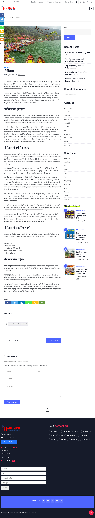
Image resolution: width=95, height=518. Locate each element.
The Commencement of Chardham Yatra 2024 (74, 60)
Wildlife (66, 199)
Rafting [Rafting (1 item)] (53, 439)
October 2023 (68, 115)
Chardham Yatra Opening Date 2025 (77, 53)
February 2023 (68, 138)
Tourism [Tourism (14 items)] (63, 439)
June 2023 (67, 123)
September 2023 (68, 119)
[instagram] (87, 2)
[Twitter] (80, 2)
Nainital (25, 324)
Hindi (11, 18)
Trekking (66, 195)
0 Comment (21, 75)
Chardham (67, 162)
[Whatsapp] (28, 302)
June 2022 (67, 141)
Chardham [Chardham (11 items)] (66, 431)
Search (66, 27)
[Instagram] (61, 501)
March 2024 (67, 112)
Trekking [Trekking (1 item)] (74, 439)
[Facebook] (77, 2)
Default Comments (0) (10, 362)
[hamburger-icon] (91, 8)
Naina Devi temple (14, 324)
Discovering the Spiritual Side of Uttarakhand (77, 73)
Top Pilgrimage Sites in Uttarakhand (74, 67)
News (65, 177)
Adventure (67, 158)
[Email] (42, 302)
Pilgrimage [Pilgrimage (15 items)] (83, 435)
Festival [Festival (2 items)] (85, 431)
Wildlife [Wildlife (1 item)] (85, 439)
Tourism (66, 192)
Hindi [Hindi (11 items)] (53, 435)
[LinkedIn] (91, 2)
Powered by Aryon (9, 442)
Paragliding (67, 181)
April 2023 (67, 130)
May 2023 (67, 127)
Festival (66, 169)
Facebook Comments (22, 362)
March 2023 (67, 134)
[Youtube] (84, 2)
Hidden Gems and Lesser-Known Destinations (75, 80)
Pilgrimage (67, 184)
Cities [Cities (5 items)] (76, 431)
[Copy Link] (35, 302)
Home (6, 18)
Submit (5, 488)
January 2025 (68, 108)
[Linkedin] (21, 302)
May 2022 (67, 145)
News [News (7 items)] (61, 435)
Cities (65, 166)
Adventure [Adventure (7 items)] (54, 431)
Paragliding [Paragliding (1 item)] (71, 435)
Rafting (66, 188)
